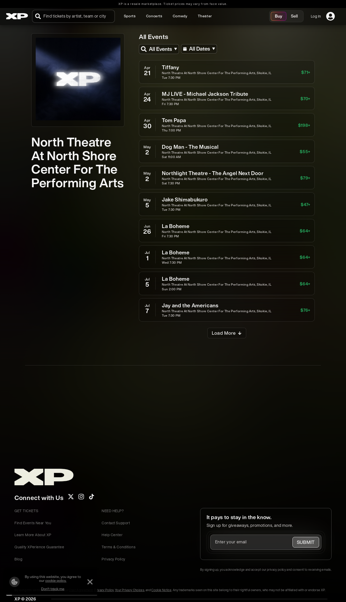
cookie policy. (55, 580)
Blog (18, 559)
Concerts (154, 16)
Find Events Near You (32, 523)
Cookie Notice (161, 590)
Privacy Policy (113, 559)
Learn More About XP (32, 534)
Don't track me (52, 589)
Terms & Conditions (119, 547)
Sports (130, 16)
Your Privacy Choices (129, 590)
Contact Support (116, 523)
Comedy (180, 16)
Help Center (112, 534)
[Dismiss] (90, 582)
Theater (205, 16)
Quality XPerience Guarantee (39, 547)
